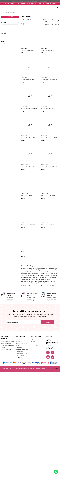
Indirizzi (33, 344)
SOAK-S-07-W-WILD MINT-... (48, 225)
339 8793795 (52, 341)
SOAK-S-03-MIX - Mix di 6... (48, 50)
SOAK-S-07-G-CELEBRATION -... (49, 166)
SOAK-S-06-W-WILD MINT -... (29, 137)
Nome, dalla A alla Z (53, 20)
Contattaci (19, 357)
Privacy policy (50, 368)
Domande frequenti (21, 353)
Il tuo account (36, 336)
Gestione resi (19, 351)
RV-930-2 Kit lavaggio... (27, 50)
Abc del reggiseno (6, 349)
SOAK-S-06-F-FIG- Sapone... (28, 79)
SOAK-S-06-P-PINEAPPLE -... (49, 108)
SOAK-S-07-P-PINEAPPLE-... (48, 196)
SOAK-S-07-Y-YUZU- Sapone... (29, 254)
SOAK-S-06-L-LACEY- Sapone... (29, 108)
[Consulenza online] (50, 297)
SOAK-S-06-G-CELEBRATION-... (49, 79)
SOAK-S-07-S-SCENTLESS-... (28, 225)
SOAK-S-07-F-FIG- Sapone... (28, 166)
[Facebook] (48, 352)
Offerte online (20, 355)
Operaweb (35, 370)
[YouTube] (48, 357)
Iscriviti (48, 322)
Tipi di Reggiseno (6, 343)
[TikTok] (52, 357)
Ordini (33, 342)
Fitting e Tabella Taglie (7, 341)
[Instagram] (52, 352)
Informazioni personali (37, 340)
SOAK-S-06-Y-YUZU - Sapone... (49, 137)
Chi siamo (19, 347)
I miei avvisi (34, 346)
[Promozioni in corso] (30, 297)
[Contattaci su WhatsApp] (56, 472)
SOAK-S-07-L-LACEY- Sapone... (29, 196)
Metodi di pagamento (22, 349)
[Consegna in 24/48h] (10, 297)
